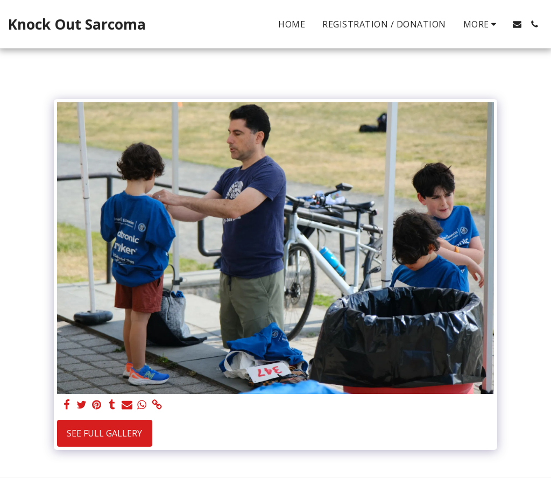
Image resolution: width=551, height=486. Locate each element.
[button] (517, 24)
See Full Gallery (104, 433)
